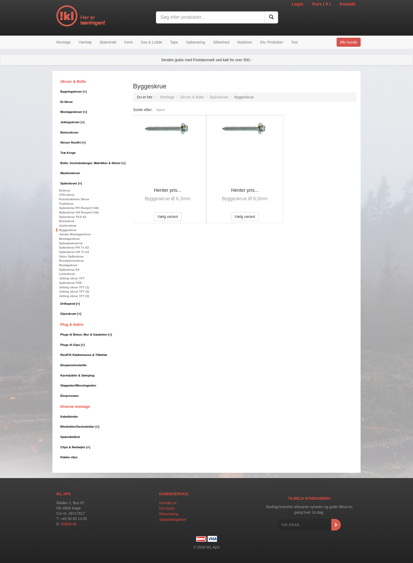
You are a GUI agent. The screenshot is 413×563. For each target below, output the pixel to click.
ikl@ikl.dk (68, 524)
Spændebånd (70, 436)
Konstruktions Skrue (74, 199)
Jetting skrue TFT (72, 278)
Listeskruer (67, 273)
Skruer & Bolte (73, 81)
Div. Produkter (271, 42)
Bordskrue (66, 221)
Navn (160, 110)
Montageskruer (73, 111)
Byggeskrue (68, 230)
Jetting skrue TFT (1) (74, 287)
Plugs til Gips (72, 344)
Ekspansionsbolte (73, 365)
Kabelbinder (69, 416)
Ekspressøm (69, 395)
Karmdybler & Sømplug (77, 375)
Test (294, 42)
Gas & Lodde (151, 42)
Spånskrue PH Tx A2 (74, 247)
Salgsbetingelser (172, 519)
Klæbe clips (68, 457)
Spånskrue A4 (69, 269)
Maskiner (244, 42)
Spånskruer (71, 183)
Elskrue (64, 190)
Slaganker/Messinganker (78, 385)
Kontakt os (167, 503)
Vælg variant (167, 216)
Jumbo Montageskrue (75, 234)
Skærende (107, 42)
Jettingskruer (72, 122)
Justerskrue (67, 225)
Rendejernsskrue (71, 260)
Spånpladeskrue (71, 243)
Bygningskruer (73, 91)
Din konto (167, 508)
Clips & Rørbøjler (75, 447)
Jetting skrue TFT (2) (74, 291)
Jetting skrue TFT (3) (74, 296)
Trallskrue (66, 203)
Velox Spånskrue (71, 256)
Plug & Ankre (71, 324)
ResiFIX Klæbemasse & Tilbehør (83, 354)
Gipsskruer (70, 313)
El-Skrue (66, 101)
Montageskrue (69, 238)
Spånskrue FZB (70, 282)
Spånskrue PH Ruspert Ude (79, 207)
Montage (63, 42)
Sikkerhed (221, 42)
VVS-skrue (66, 194)
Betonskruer (69, 132)
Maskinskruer (70, 173)
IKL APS (63, 494)
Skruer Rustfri (73, 142)
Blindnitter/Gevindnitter (79, 426)
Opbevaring (195, 42)
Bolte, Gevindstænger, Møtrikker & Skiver (92, 163)
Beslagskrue (68, 265)
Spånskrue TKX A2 (72, 216)
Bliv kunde (348, 42)
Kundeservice (173, 494)
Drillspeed (70, 303)
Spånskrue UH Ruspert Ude (79, 212)
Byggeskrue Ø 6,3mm (168, 198)
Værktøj (84, 42)
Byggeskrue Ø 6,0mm (245, 198)
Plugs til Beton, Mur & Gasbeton (86, 334)
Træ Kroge (68, 152)
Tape (174, 42)
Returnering (168, 514)
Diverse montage (75, 406)
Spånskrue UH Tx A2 (74, 252)
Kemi (128, 42)
